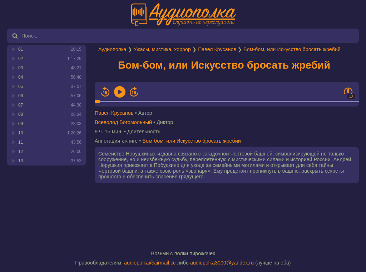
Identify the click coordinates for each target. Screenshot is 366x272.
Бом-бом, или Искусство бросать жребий (291, 49)
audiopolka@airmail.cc (149, 263)
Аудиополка (112, 49)
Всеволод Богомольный (123, 122)
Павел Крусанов (217, 49)
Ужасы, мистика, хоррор (162, 49)
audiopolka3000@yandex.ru (222, 263)
